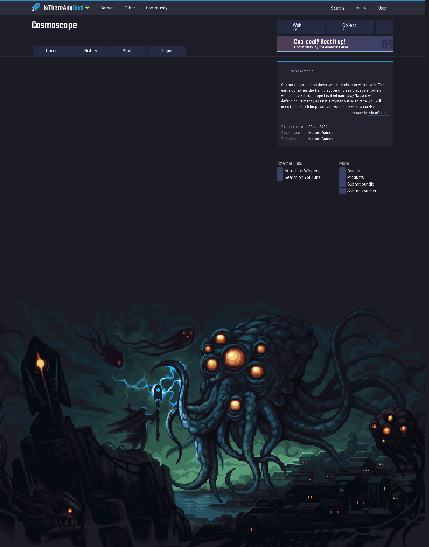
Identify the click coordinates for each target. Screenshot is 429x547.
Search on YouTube (299, 177)
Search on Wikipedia (299, 170)
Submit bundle (356, 184)
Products (351, 177)
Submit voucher (357, 191)
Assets (349, 170)
